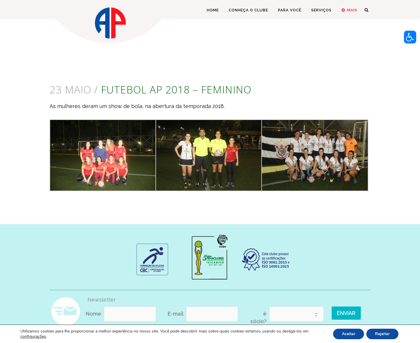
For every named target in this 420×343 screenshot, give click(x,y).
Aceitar (348, 334)
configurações (33, 336)
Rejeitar (382, 334)
